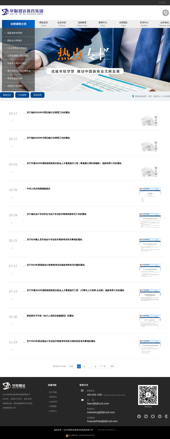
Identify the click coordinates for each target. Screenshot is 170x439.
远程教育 (82, 22)
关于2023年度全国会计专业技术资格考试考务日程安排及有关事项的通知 (64, 341)
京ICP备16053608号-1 (106, 430)
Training (61, 25)
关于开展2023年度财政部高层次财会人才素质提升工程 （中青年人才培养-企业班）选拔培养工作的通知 (79, 290)
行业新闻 (26, 97)
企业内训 (61, 22)
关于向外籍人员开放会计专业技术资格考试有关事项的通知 (58, 239)
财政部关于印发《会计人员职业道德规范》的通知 (53, 316)
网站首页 (43, 22)
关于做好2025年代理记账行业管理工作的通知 (51, 112)
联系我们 (162, 3)
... (89, 366)
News (103, 25)
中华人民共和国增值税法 (42, 189)
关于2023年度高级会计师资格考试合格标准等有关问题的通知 (59, 265)
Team (123, 25)
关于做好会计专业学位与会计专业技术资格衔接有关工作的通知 (60, 214)
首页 (150, 96)
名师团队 (123, 22)
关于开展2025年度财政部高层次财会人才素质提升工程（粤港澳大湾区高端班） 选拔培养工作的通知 (77, 163)
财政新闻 (44, 97)
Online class (82, 25)
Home (43, 25)
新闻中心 (103, 22)
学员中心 (144, 22)
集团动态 (8, 97)
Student (144, 25)
